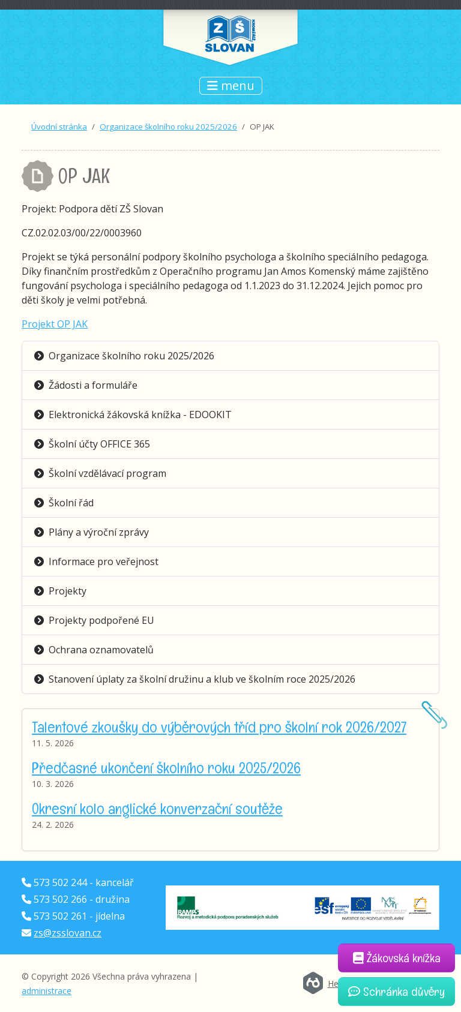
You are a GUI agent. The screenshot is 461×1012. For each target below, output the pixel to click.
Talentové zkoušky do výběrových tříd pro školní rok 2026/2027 (219, 727)
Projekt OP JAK (55, 324)
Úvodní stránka (59, 126)
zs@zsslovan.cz (67, 932)
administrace (46, 990)
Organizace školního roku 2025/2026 (168, 126)
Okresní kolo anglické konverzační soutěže (157, 808)
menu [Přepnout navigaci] (231, 85)
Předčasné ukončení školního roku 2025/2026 (166, 767)
